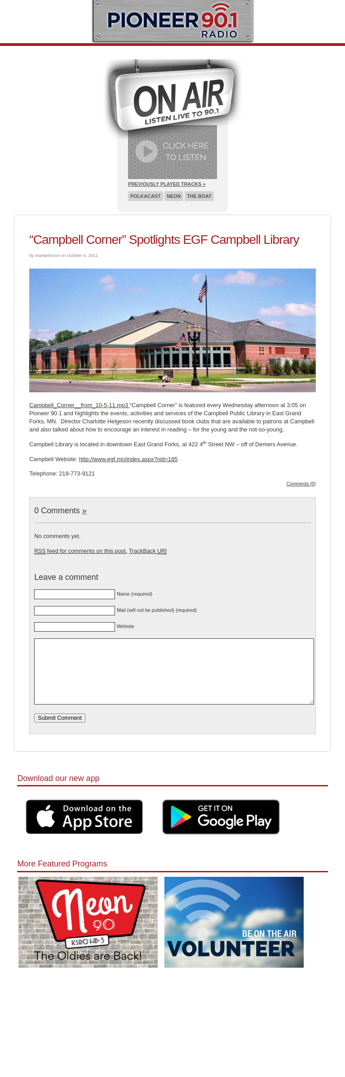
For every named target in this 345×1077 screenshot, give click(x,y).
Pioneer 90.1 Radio (172, 21)
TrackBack (148, 550)
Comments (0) (301, 483)
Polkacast (145, 196)
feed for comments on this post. (80, 550)
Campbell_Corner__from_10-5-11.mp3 (79, 405)
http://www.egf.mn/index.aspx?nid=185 (128, 459)
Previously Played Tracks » (166, 184)
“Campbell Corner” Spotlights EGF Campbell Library (164, 240)
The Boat (199, 196)
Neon (174, 196)
